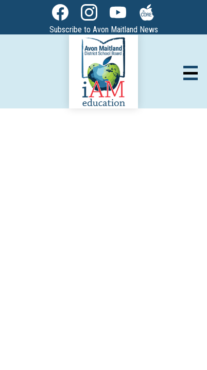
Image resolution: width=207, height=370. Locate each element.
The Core (144, 14)
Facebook (60, 14)
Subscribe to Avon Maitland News (103, 29)
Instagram (89, 14)
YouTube (118, 14)
